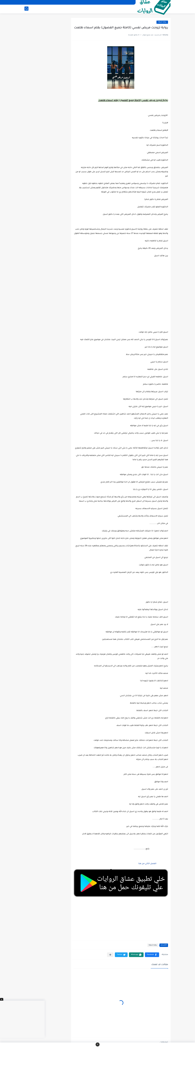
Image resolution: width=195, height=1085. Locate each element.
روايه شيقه (162, 22)
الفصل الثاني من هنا (146, 864)
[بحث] (26, 9)
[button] (152, 954)
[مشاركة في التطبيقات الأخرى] (110, 954)
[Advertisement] (121, 301)
